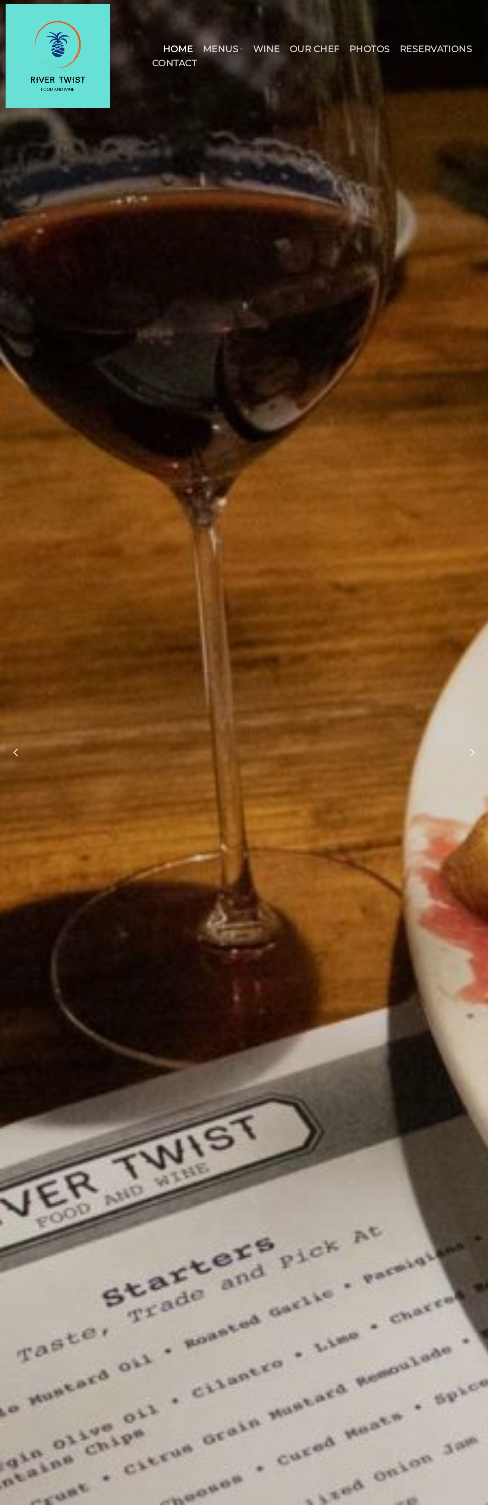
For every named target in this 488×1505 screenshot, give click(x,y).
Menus (223, 49)
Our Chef (315, 49)
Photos (369, 49)
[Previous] (16, 752)
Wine (266, 49)
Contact (174, 63)
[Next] (471, 752)
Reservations (436, 49)
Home (178, 49)
